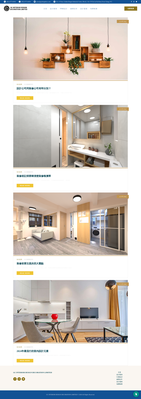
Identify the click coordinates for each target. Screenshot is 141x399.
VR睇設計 (119, 377)
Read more (25, 98)
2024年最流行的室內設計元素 (33, 351)
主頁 (119, 372)
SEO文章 (19, 84)
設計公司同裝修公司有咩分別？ (34, 88)
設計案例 (119, 374)
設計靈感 (119, 381)
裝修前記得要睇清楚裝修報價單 (34, 176)
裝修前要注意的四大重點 (30, 263)
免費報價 (119, 384)
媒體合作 (119, 379)
